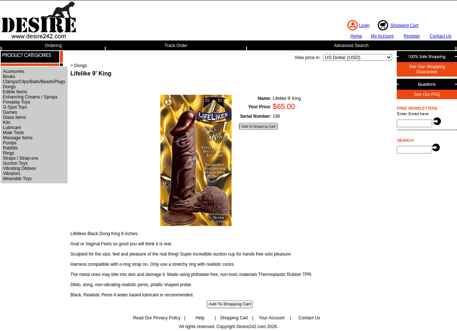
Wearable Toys (17, 178)
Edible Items (15, 91)
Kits (6, 122)
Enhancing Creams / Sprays (30, 97)
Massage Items (18, 137)
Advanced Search (351, 45)
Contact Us (440, 36)
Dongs (9, 86)
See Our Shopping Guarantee (427, 69)
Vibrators (11, 173)
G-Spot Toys (15, 107)
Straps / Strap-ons (20, 158)
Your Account (271, 317)
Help (200, 317)
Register (412, 36)
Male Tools (13, 132)
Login (364, 25)
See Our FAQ (427, 94)
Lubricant (12, 127)
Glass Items (14, 117)
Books (9, 76)
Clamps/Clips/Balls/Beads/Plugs (34, 81)
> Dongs (79, 65)
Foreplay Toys (16, 102)
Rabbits (10, 148)
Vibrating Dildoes (19, 168)
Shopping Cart (405, 25)
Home (356, 36)
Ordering (53, 45)
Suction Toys (15, 163)
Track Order (176, 45)
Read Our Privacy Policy (156, 317)
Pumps (9, 142)
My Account (382, 36)
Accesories (13, 71)
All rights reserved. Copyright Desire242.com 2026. (228, 326)
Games (10, 112)
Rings (8, 153)
